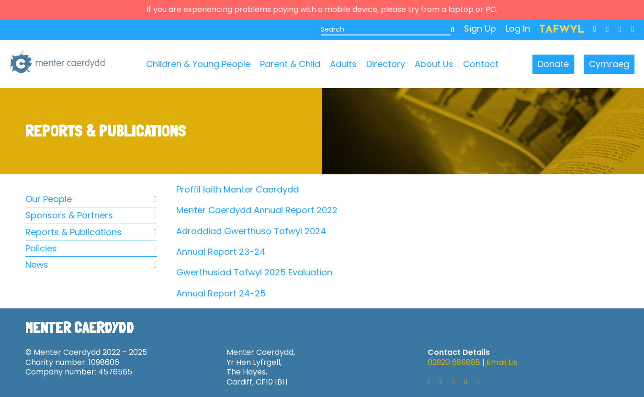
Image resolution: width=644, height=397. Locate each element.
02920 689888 (454, 362)
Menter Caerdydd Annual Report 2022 (257, 210)
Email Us (502, 362)
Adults (343, 64)
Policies (91, 248)
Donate (553, 64)
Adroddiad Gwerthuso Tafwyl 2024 (251, 231)
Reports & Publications (91, 232)
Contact (480, 64)
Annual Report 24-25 (221, 293)
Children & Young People (198, 64)
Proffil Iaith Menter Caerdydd (237, 189)
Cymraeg (609, 64)
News (91, 264)
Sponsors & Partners (91, 215)
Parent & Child (290, 64)
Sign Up (480, 28)
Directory (385, 64)
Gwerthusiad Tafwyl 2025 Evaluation (254, 272)
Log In (518, 28)
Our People (91, 198)
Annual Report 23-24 (220, 252)
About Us (434, 64)
